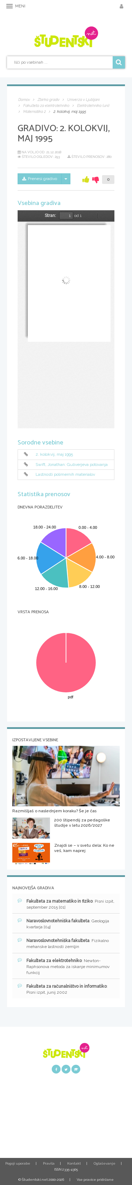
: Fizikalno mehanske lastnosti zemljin (63, 943)
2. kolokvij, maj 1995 (54, 454)
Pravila (49, 1163)
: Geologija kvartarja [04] (63, 923)
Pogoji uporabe (17, 1163)
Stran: (50, 215)
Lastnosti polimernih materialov (65, 474)
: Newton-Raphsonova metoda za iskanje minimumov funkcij (63, 966)
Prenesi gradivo (39, 178)
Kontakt (74, 1163)
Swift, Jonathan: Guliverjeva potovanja (72, 464)
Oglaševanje (104, 1163)
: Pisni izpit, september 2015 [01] (66, 904)
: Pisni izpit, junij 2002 (63, 989)
